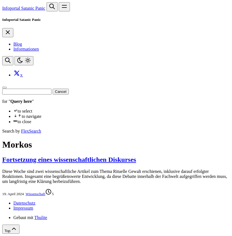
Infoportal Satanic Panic (23, 8)
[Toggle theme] (23, 60)
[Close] (7, 32)
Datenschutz (24, 203)
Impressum (23, 208)
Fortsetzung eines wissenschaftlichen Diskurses (69, 159)
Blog (17, 44)
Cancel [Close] (61, 92)
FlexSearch (31, 131)
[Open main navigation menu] (64, 6)
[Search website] (52, 6)
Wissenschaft (35, 194)
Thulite (40, 217)
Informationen (26, 49)
